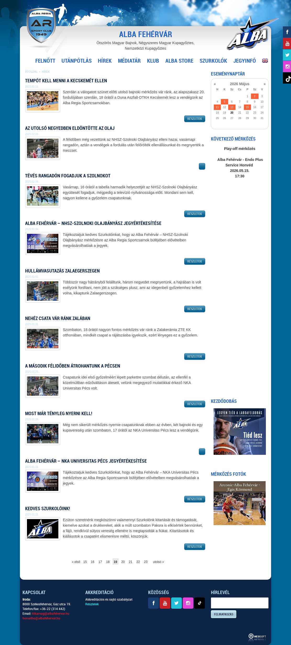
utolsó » (156, 562)
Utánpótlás (76, 61)
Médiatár (129, 61)
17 (100, 562)
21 (130, 562)
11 (217, 107)
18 (107, 562)
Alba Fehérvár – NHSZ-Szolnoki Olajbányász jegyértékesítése (93, 223)
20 (123, 562)
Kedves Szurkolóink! (47, 508)
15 (85, 562)
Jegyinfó (244, 61)
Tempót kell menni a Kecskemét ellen (66, 80)
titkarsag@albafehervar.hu (50, 613)
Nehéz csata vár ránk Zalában (57, 318)
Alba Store (179, 61)
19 (115, 562)
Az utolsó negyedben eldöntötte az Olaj (70, 128)
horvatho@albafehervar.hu (41, 618)
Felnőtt (45, 61)
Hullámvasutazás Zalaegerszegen (62, 271)
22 (138, 562)
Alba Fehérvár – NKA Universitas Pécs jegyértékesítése (86, 461)
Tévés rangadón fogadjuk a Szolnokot (67, 175)
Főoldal (31, 71)
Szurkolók (213, 61)
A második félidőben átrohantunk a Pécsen (72, 366)
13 (231, 107)
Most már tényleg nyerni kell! (58, 413)
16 (92, 562)
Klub (153, 61)
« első (75, 562)
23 (145, 562)
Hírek (105, 61)
